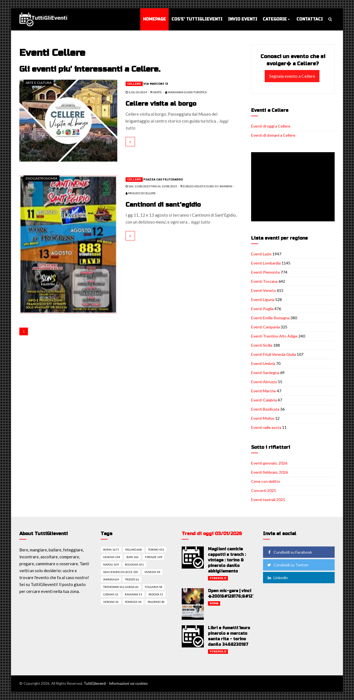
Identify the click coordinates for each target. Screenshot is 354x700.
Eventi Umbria (263, 363)
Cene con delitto (265, 481)
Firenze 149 (153, 557)
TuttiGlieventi (95, 683)
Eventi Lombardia (266, 263)
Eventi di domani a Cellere (273, 135)
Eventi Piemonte (265, 272)
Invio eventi (242, 19)
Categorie (275, 19)
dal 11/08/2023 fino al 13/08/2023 (151, 186)
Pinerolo (218, 578)
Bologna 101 (134, 564)
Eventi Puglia (262, 308)
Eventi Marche (263, 390)
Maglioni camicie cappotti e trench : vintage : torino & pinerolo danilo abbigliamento (227, 560)
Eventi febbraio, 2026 (269, 472)
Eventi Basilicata (265, 409)
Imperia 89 (111, 579)
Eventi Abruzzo (264, 381)
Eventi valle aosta (266, 427)
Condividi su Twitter (288, 564)
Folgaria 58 (153, 586)
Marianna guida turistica (186, 92)
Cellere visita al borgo (161, 103)
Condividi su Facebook (289, 552)
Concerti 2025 (263, 490)
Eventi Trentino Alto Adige (274, 336)
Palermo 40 (156, 601)
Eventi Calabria (264, 400)
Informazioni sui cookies (128, 683)
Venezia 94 (152, 572)
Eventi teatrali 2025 (268, 499)
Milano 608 (133, 549)
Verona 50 (111, 601)
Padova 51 (156, 594)
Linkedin (277, 577)
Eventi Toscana (264, 281)
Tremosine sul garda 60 (121, 586)
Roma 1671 (111, 549)
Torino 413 (156, 549)
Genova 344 (111, 557)
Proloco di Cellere (141, 193)
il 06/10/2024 (136, 92)
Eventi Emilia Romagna (270, 317)
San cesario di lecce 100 (120, 572)
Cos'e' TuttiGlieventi (196, 19)
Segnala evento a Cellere (292, 76)
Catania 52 (110, 594)
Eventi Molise (262, 418)
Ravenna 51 (133, 594)
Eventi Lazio (261, 254)
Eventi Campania (265, 327)
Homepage (154, 19)
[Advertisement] (294, 187)
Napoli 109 (111, 564)
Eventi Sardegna (265, 372)
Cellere (134, 83)
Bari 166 (132, 557)
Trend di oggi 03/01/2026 (212, 533)
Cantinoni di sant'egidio (163, 204)
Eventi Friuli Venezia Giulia (273, 354)
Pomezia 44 (133, 601)
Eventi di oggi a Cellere (270, 126)
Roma (214, 603)
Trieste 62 (132, 579)
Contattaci (309, 19)
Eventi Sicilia (261, 345)
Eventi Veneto (263, 290)
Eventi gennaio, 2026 (269, 463)
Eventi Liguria (262, 299)
